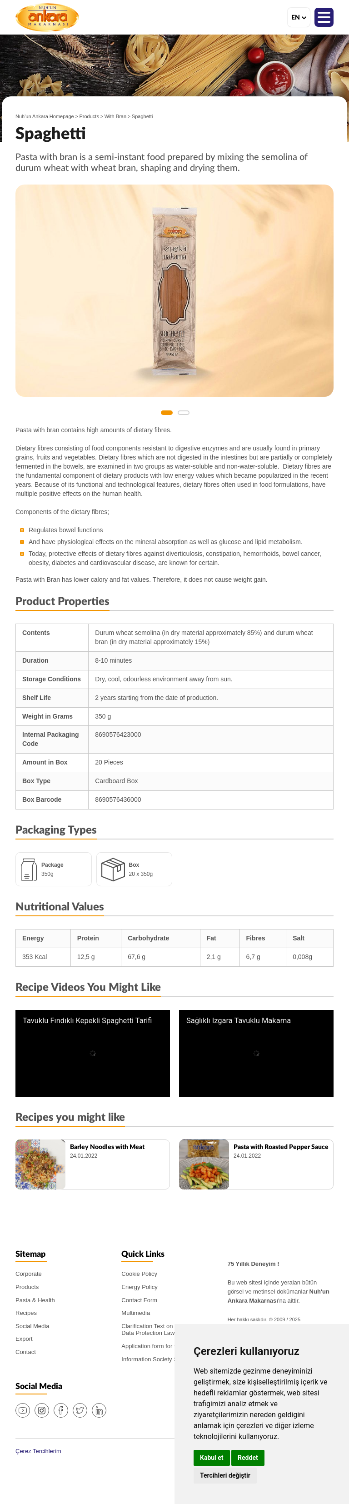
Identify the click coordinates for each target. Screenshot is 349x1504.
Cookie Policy (139, 1273)
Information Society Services (158, 1359)
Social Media (32, 1326)
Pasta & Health (35, 1300)
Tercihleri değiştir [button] (225, 1475)
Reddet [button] (248, 1457)
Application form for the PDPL (160, 1346)
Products (89, 116)
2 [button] (183, 412)
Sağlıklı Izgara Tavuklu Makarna (238, 1021)
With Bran (115, 116)
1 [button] (167, 412)
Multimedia (135, 1312)
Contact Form (139, 1300)
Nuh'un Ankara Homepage (44, 116)
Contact (25, 1352)
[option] (174, 291)
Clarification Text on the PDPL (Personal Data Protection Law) (173, 1330)
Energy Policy (139, 1287)
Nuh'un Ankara (47, 17)
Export (24, 1338)
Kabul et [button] (212, 1457)
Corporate (28, 1273)
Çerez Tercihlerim (38, 1451)
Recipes (26, 1312)
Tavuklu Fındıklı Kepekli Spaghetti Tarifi (87, 1021)
